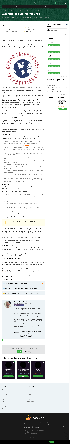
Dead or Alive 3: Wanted (61, 51)
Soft (28, 393)
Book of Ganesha (62, 68)
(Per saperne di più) (44, 441)
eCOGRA (4, 273)
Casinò (5, 8)
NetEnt (59, 52)
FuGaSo (59, 61)
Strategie (60, 8)
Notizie (28, 398)
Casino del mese (30, 391)
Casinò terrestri (30, 403)
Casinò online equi (51, 94)
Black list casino (6, 393)
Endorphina (60, 70)
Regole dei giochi (50, 8)
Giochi (12, 8)
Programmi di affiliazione (32, 405)
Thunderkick (60, 43)
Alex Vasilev (13, 341)
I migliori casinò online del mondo (54, 92)
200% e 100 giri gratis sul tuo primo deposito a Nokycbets (62, 111)
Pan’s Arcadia (61, 42)
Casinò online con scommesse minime (55, 100)
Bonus (34, 8)
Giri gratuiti (19, 8)
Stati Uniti (27, 146)
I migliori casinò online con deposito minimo (57, 96)
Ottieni (62, 117)
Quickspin (60, 78)
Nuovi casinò (5, 391)
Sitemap (28, 400)
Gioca (8, 377)
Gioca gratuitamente (64, 47)
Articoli (40, 8)
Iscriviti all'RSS (34, 438)
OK (51, 441)
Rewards (4, 410)
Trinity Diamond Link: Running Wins (62, 60)
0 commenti (40, 18)
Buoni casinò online (51, 98)
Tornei (27, 8)
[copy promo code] (40, 375)
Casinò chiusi (5, 395)
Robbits (60, 76)
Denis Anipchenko (15, 18)
